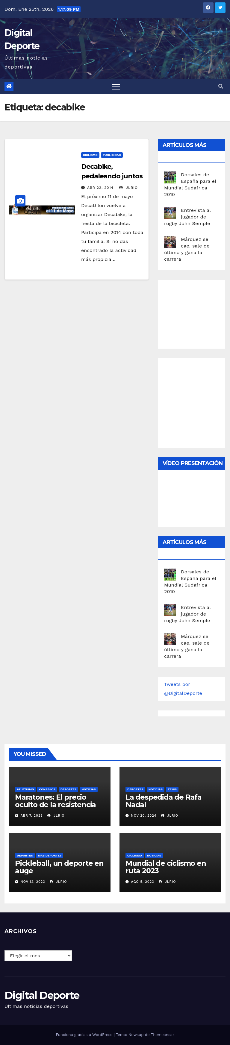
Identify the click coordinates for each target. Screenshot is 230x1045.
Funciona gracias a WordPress (85, 1034)
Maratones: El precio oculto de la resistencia (55, 801)
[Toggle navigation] (116, 86)
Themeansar (162, 1034)
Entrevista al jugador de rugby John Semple (187, 216)
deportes (68, 789)
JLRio (128, 188)
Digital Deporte (41, 995)
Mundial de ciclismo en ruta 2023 (165, 867)
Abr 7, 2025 (32, 816)
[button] (220, 86)
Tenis (172, 789)
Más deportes (50, 855)
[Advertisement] (197, 313)
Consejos (47, 789)
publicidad (112, 155)
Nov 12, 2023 (33, 882)
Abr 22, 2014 (100, 188)
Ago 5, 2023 (142, 882)
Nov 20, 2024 (144, 816)
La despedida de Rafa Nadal (163, 801)
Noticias (88, 789)
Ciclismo (90, 155)
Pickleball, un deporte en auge (59, 867)
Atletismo (25, 789)
